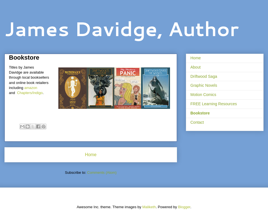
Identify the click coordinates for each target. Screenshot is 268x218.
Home (91, 154)
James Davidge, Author (121, 29)
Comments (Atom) (101, 172)
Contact (197, 122)
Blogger (184, 207)
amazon (30, 88)
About (195, 67)
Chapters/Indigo (30, 93)
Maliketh (149, 207)
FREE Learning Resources (213, 104)
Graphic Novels (203, 85)
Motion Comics (203, 94)
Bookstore (200, 113)
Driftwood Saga (203, 76)
